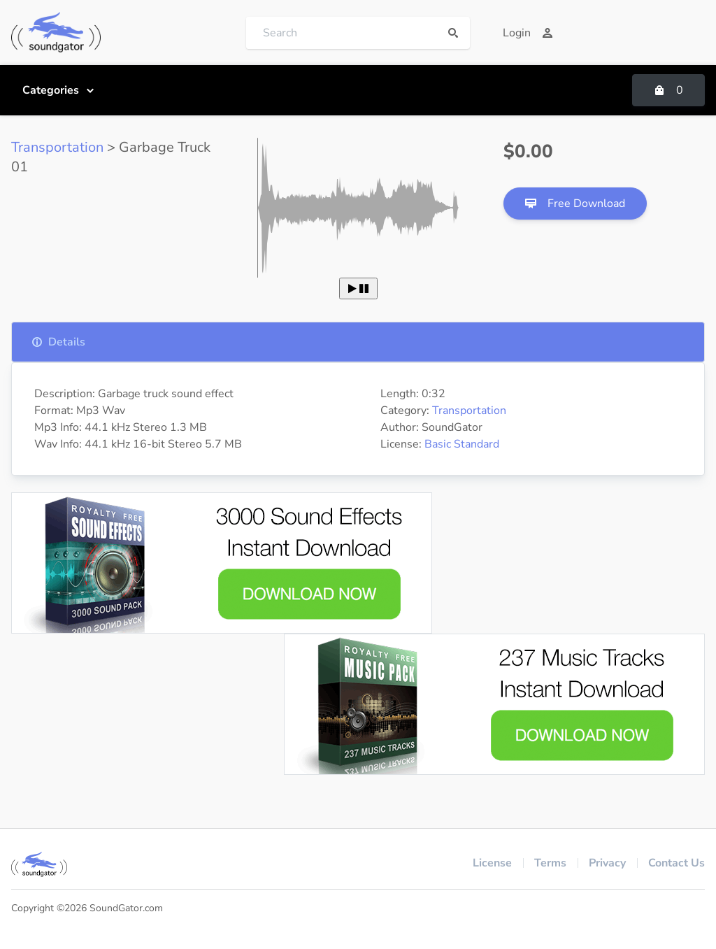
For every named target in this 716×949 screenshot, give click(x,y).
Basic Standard (461, 444)
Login (528, 33)
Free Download (575, 203)
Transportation (57, 147)
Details (58, 342)
